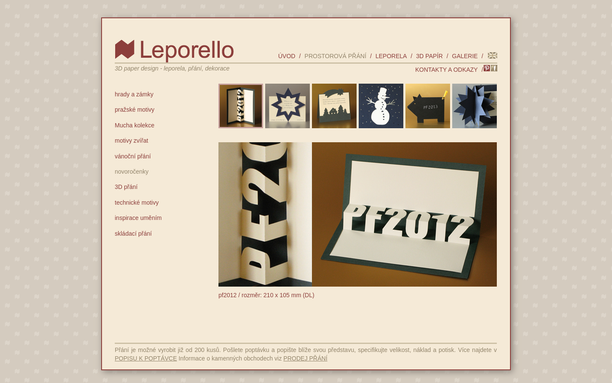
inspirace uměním (138, 217)
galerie (465, 56)
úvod (286, 56)
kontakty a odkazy (446, 69)
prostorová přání (335, 56)
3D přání (126, 186)
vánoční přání (133, 156)
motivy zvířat (131, 140)
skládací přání (133, 233)
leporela (391, 56)
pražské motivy (134, 109)
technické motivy (137, 202)
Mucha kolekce (134, 125)
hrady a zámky (134, 94)
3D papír (429, 56)
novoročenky (131, 171)
